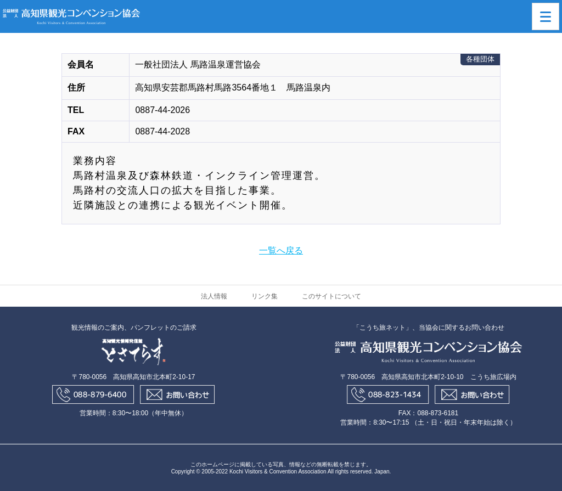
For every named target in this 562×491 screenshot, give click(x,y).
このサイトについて (331, 296)
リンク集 (264, 296)
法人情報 (214, 296)
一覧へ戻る (281, 250)
